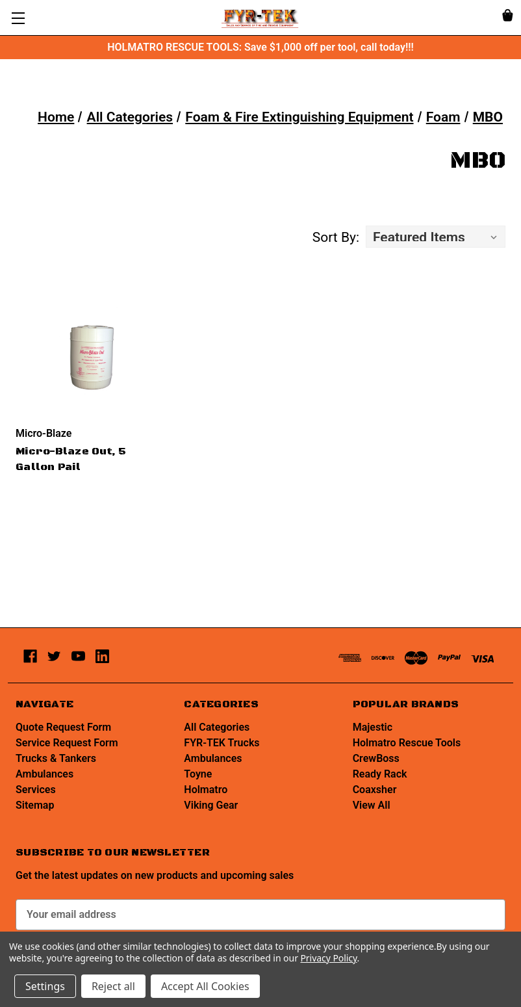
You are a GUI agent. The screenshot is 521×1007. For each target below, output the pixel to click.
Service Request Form (67, 743)
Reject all (113, 986)
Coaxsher (375, 789)
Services (36, 789)
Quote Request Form (63, 727)
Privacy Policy (328, 958)
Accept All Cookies (205, 986)
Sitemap (35, 805)
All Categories (216, 727)
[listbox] (435, 237)
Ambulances (44, 774)
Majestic (372, 727)
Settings (45, 986)
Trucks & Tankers (56, 758)
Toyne (198, 774)
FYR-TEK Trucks (221, 743)
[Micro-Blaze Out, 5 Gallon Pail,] (92, 356)
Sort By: (335, 237)
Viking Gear (211, 805)
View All (371, 805)
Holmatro (205, 789)
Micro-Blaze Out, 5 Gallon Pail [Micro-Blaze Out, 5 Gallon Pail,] (71, 459)
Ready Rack (380, 774)
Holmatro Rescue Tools (407, 743)
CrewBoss (376, 758)
